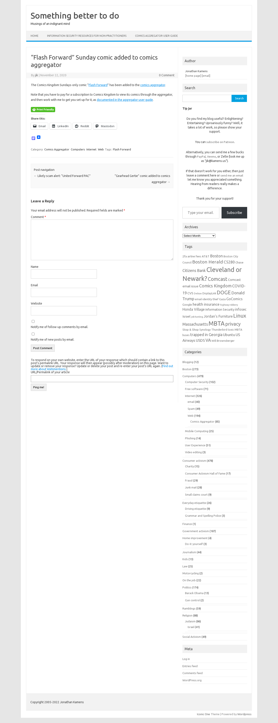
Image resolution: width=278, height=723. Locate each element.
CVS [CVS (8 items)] (190, 293)
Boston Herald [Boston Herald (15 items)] (207, 261)
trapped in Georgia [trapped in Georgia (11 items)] (206, 334)
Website (36, 303)
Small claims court (196, 494)
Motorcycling (190, 573)
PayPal (201, 156)
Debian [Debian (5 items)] (198, 293)
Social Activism (191, 636)
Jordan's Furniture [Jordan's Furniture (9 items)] (218, 316)
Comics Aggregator (56, 149)
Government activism (195, 531)
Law (184, 566)
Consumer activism (194, 460)
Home (34, 35)
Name (34, 266)
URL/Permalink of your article (50, 372)
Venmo (211, 156)
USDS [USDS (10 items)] (200, 340)
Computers (78, 149)
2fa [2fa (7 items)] (184, 256)
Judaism (190, 621)
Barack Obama (194, 593)
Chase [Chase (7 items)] (239, 262)
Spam (191, 408)
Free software (194, 388)
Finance (187, 523)
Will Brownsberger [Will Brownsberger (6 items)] (223, 340)
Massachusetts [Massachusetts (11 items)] (195, 324)
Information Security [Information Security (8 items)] (219, 309)
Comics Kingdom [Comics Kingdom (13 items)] (215, 285)
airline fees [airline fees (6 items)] (194, 256)
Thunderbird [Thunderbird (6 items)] (219, 329)
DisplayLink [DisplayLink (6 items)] (209, 293)
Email (34, 285)
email (191, 401)
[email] (206, 75)
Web (101, 149)
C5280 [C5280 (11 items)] (229, 262)
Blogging (187, 361)
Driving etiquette (195, 508)
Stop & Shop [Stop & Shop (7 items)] (190, 329)
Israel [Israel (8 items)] (186, 316)
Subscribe (234, 213)
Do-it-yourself (194, 543)
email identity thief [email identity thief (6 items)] (206, 299)
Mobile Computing (196, 431)
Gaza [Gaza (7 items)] (222, 299)
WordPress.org (192, 680)
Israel (191, 626)
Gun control (192, 600)
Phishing (190, 438)
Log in (186, 658)
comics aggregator (152, 85)
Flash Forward (98, 85)
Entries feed (190, 666)
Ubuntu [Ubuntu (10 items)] (229, 335)
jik (36, 75)
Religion (187, 615)
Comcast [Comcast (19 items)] (217, 279)
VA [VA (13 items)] (208, 340)
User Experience (195, 445)
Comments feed (192, 673)
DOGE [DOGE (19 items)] (224, 292)
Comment (38, 217)
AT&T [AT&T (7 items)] (205, 256)
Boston (187, 369)
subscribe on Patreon (220, 142)
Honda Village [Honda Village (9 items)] (193, 309)
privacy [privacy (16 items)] (233, 324)
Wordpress (244, 714)
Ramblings (188, 608)
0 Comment (166, 75)
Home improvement (195, 538)
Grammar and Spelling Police (203, 515)
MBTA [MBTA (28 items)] (216, 323)
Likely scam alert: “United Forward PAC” (62, 176)
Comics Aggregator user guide (156, 35)
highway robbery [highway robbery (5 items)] (229, 304)
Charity (189, 466)
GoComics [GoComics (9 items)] (234, 299)
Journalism (189, 552)
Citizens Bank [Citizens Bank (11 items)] (194, 270)
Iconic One (203, 714)
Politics (187, 587)
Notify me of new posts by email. (52, 339)
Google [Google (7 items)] (187, 304)
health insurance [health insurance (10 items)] (206, 304)
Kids (185, 559)
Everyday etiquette (194, 502)
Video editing (193, 452)
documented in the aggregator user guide (125, 100)
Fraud (188, 480)
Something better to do (75, 15)
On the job (189, 580)
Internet (91, 149)
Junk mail (191, 487)
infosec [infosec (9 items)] (241, 309)
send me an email (231, 175)
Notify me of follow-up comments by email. (59, 327)
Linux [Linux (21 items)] (239, 316)
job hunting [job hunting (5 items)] (197, 316)
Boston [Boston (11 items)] (216, 256)
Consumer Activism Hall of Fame (205, 473)
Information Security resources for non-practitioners (86, 35)
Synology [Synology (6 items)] (205, 329)
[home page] (193, 75)
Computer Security (196, 381)
